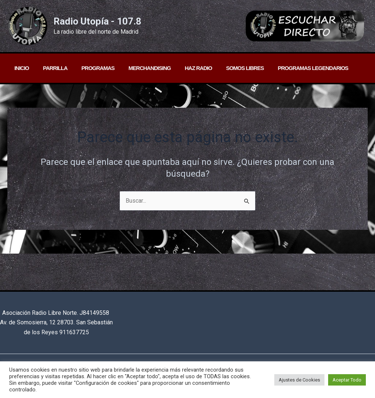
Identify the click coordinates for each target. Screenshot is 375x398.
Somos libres (228, 68)
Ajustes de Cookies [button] (299, 380)
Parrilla (50, 68)
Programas (90, 68)
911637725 (74, 332)
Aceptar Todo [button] (347, 380)
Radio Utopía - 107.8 (97, 21)
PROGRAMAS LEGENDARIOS (293, 68)
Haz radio (184, 68)
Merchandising (139, 68)
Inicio (20, 68)
